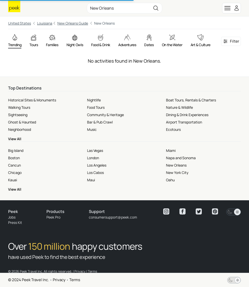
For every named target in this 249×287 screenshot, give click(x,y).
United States (19, 23)
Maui (91, 179)
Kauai (12, 179)
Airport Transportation (184, 122)
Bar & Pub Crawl (100, 122)
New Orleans (176, 165)
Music (92, 129)
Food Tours (96, 107)
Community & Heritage (105, 114)
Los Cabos (95, 172)
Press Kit (15, 222)
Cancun (14, 165)
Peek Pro (53, 217)
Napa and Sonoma (181, 157)
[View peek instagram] (166, 211)
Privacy (59, 279)
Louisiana (44, 23)
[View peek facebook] (182, 211)
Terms (74, 279)
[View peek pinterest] (215, 211)
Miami (171, 150)
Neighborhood (19, 129)
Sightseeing (17, 114)
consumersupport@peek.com (113, 217)
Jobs (11, 217)
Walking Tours (19, 107)
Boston (14, 157)
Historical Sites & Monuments (32, 100)
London (93, 157)
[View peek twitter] (199, 211)
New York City (177, 172)
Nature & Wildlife (179, 107)
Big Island (15, 150)
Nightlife (94, 100)
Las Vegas (95, 150)
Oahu (170, 179)
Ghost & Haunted (22, 122)
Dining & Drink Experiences (187, 114)
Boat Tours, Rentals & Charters (191, 100)
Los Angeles (96, 165)
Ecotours (173, 129)
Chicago (15, 172)
